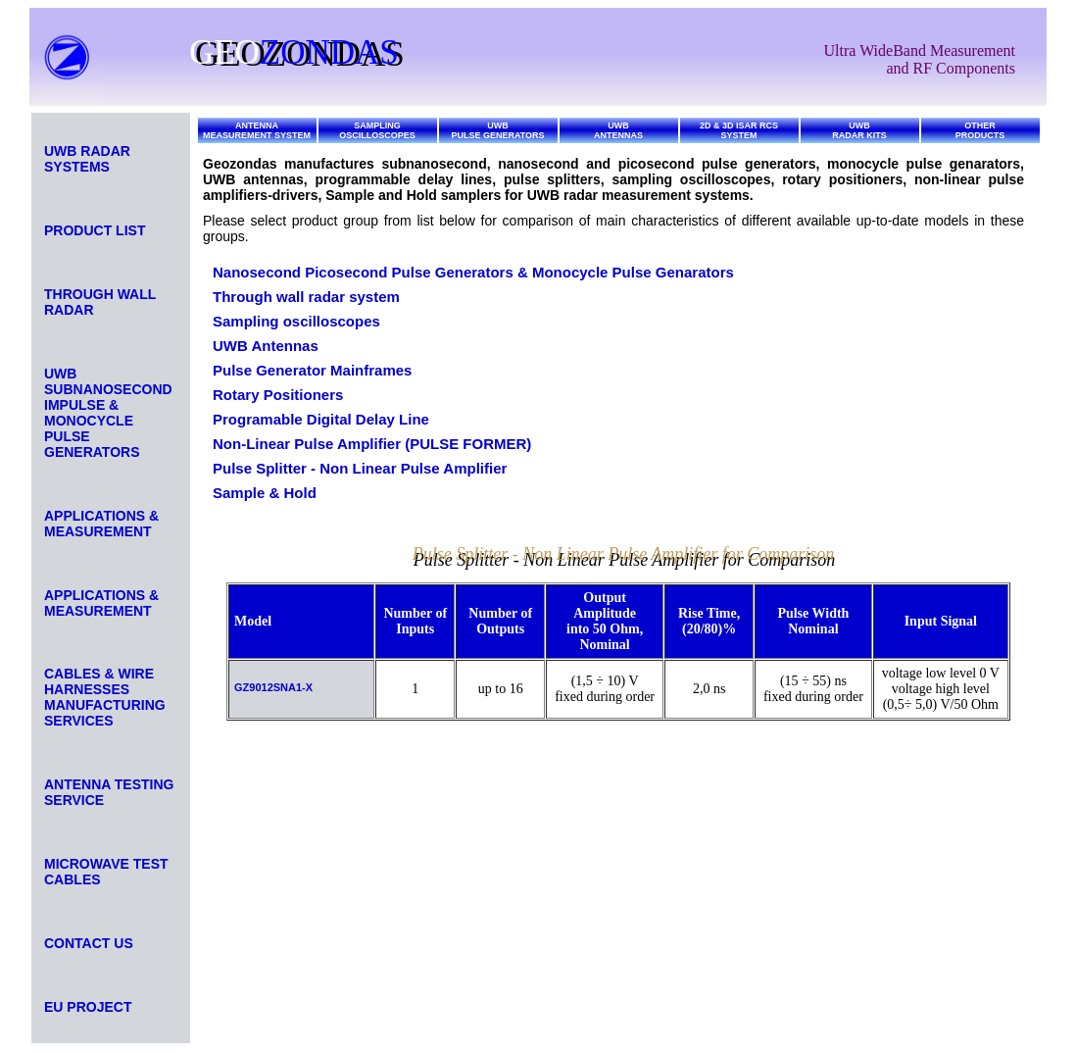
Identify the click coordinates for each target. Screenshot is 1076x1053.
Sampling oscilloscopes (296, 321)
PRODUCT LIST (94, 230)
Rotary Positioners (278, 394)
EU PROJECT (87, 1007)
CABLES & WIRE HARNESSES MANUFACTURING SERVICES (105, 697)
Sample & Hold (265, 492)
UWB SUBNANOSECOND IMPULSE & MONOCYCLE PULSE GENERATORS (108, 413)
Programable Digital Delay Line (321, 419)
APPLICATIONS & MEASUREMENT (101, 523)
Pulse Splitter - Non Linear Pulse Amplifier (360, 468)
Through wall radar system (306, 296)
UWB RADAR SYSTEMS (87, 159)
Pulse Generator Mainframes (312, 370)
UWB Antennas (265, 345)
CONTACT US (88, 943)
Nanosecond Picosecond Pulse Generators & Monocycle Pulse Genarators (473, 272)
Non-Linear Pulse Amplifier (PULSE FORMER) (372, 443)
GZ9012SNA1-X (273, 687)
